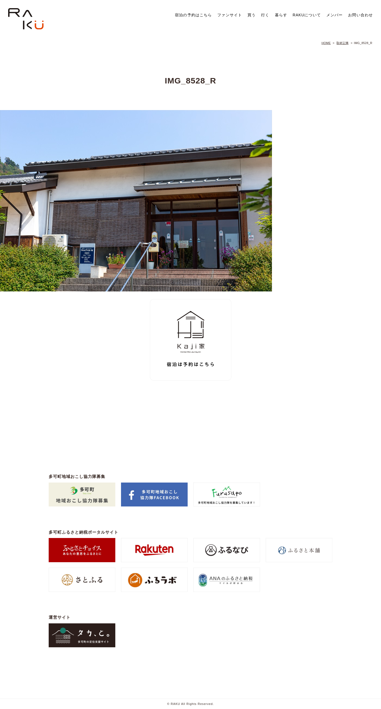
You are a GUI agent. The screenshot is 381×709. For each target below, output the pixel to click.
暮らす (281, 15)
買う (251, 15)
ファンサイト (229, 15)
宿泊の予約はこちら (193, 15)
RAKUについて (307, 15)
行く (265, 15)
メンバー (334, 15)
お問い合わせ (360, 15)
